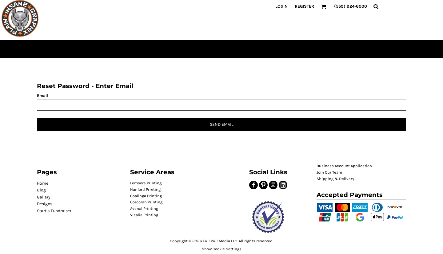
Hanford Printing (145, 189)
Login (281, 6)
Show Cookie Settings (221, 249)
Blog (41, 190)
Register (304, 6)
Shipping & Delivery (335, 178)
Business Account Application (344, 166)
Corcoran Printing (146, 202)
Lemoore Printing (146, 183)
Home (42, 183)
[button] (268, 217)
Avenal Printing (144, 208)
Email (42, 95)
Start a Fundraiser (54, 211)
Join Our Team (329, 172)
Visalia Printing (144, 215)
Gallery (43, 197)
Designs (44, 203)
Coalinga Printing (146, 196)
